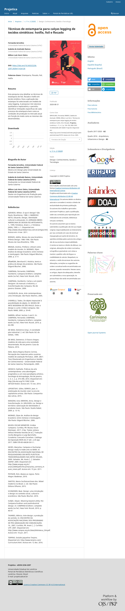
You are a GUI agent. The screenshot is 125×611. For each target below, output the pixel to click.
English (91, 61)
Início (6, 13)
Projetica (10, 9)
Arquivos (24, 13)
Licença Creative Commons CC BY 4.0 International (44, 584)
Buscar (115, 13)
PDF (55, 93)
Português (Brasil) (95, 68)
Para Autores (92, 109)
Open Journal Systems (97, 332)
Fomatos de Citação (59, 139)
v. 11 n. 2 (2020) (30, 21)
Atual (15, 13)
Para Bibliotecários (94, 112)
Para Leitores (92, 105)
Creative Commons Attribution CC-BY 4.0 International (64, 196)
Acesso (118, 2)
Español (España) (95, 65)
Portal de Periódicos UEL (63, 13)
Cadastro (109, 2)
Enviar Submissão (96, 46)
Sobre (45, 13)
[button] (94, 79)
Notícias (35, 13)
